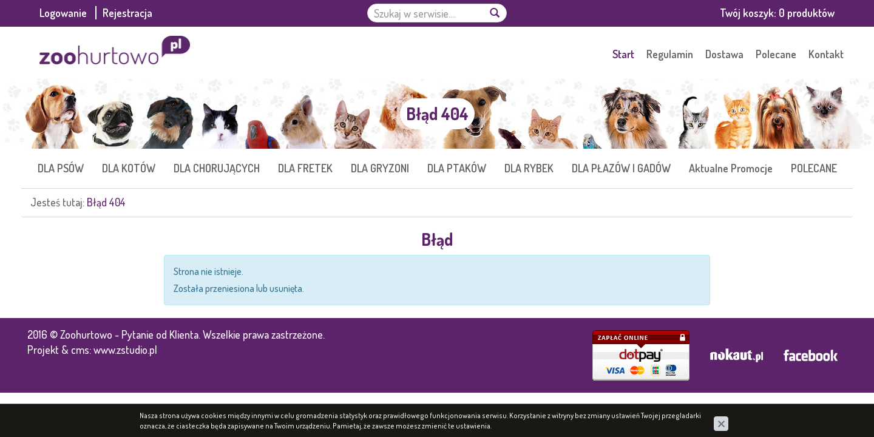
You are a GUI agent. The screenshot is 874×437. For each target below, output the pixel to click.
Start (623, 54)
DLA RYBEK (529, 168)
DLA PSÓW (61, 168)
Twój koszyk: (777, 12)
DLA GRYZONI (380, 168)
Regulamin (669, 54)
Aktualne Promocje (731, 168)
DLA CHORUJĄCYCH (217, 168)
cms (80, 349)
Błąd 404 (106, 202)
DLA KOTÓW (128, 168)
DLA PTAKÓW (456, 168)
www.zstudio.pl (125, 349)
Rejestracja (127, 12)
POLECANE (814, 168)
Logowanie (64, 12)
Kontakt (826, 54)
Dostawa (724, 54)
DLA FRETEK (305, 168)
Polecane (776, 54)
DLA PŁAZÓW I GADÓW (621, 168)
